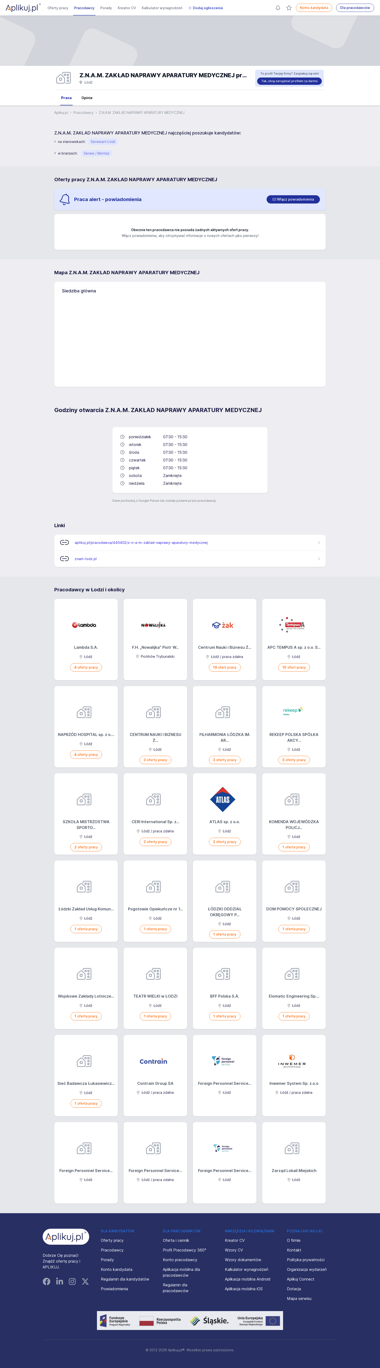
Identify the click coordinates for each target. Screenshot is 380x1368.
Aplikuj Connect (300, 1279)
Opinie (87, 98)
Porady (106, 8)
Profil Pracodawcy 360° (184, 1250)
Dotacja (294, 1288)
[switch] (293, 199)
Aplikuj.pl (61, 112)
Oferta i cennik (176, 1240)
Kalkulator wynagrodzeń (162, 8)
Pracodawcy (84, 8)
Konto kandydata (314, 8)
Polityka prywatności (306, 1259)
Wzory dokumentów (243, 1259)
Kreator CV (127, 8)
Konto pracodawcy (180, 1259)
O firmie (294, 1240)
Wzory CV (234, 1250)
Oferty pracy (58, 8)
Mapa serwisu (299, 1298)
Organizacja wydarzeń (307, 1269)
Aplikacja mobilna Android (247, 1279)
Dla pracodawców (355, 8)
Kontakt (294, 1250)
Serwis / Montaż (96, 153)
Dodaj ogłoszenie (205, 8)
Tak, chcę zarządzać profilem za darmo (289, 81)
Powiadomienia (114, 1288)
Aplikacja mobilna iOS (244, 1288)
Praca (66, 98)
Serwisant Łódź (103, 142)
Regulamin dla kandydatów (125, 1279)
